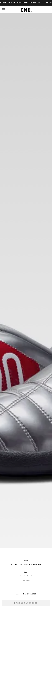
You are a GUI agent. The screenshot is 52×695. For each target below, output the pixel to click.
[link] (26, 9)
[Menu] (3, 9)
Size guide (25, 581)
